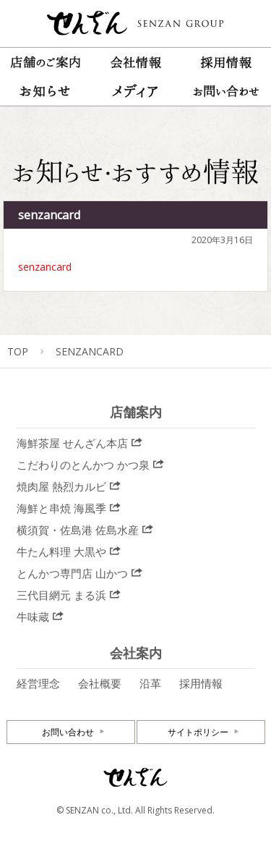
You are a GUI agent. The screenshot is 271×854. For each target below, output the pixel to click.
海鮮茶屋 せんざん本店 (72, 443)
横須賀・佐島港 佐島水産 (78, 530)
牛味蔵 (33, 616)
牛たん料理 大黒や (61, 551)
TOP (17, 351)
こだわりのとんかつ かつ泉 (83, 464)
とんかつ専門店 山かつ (72, 573)
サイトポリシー (198, 732)
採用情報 (201, 683)
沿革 (150, 683)
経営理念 (38, 683)
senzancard (45, 267)
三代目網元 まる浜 (61, 595)
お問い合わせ (68, 732)
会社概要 (99, 683)
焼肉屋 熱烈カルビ (61, 486)
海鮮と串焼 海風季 (61, 508)
